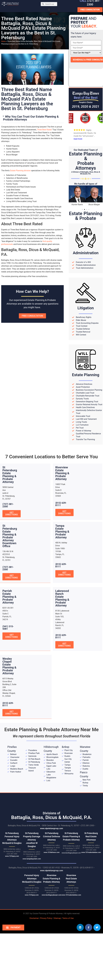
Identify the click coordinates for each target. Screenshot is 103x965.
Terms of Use (68, 918)
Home (3, 41)
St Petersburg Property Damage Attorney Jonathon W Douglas (31, 840)
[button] (49, 9)
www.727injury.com (12, 856)
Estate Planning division (20, 170)
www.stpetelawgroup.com (51, 828)
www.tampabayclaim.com (32, 859)
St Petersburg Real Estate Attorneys (91, 836)
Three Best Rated (44, 129)
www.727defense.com (51, 852)
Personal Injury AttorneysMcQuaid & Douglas (31, 878)
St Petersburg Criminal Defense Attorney (51, 836)
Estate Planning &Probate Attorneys (85, 161)
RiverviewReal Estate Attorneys (71, 878)
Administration (86, 253)
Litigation (85, 308)
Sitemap (57, 918)
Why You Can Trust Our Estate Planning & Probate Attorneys (31, 118)
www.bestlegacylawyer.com (71, 853)
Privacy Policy (46, 918)
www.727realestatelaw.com (91, 852)
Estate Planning (85, 375)
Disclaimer (34, 918)
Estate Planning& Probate (85, 216)
